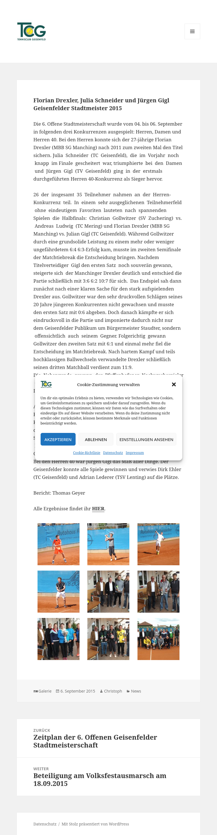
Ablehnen (96, 439)
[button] (174, 384)
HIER (98, 508)
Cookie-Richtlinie (86, 452)
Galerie (45, 691)
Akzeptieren (58, 439)
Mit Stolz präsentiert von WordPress (95, 824)
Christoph (113, 691)
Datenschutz (113, 452)
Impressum (135, 452)
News (136, 691)
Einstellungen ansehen (146, 439)
